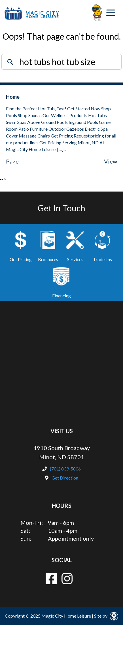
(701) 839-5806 (61, 468)
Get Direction (61, 477)
